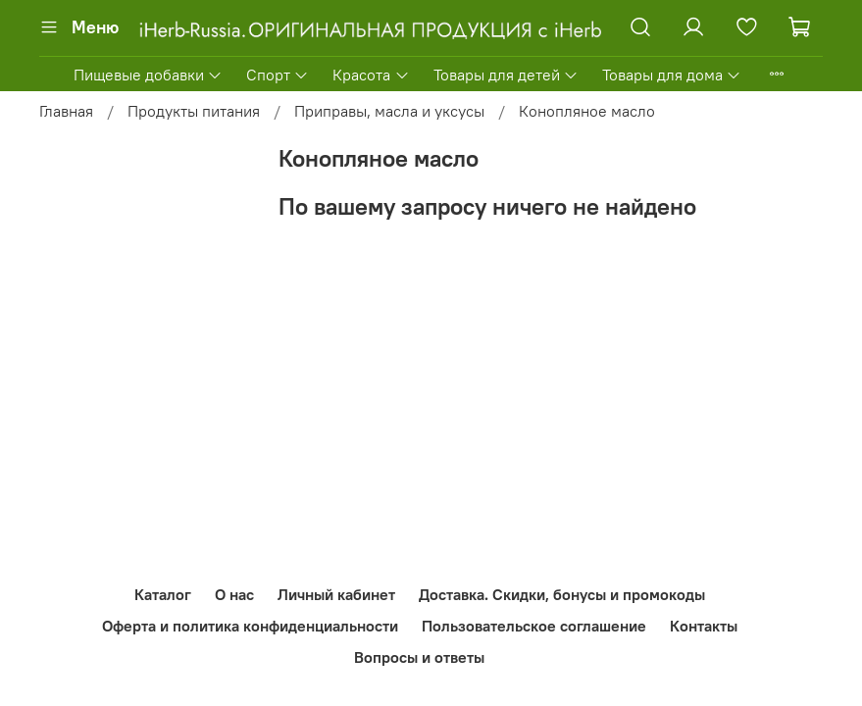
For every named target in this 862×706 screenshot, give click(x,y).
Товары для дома (671, 74)
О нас (234, 594)
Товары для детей (506, 74)
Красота (370, 74)
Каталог (162, 594)
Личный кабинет (336, 594)
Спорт (277, 74)
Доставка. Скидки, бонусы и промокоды (562, 594)
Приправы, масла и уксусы (389, 111)
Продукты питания (193, 111)
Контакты (703, 625)
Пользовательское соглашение (534, 625)
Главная (66, 111)
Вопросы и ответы (419, 657)
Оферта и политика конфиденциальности (250, 625)
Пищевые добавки (148, 74)
